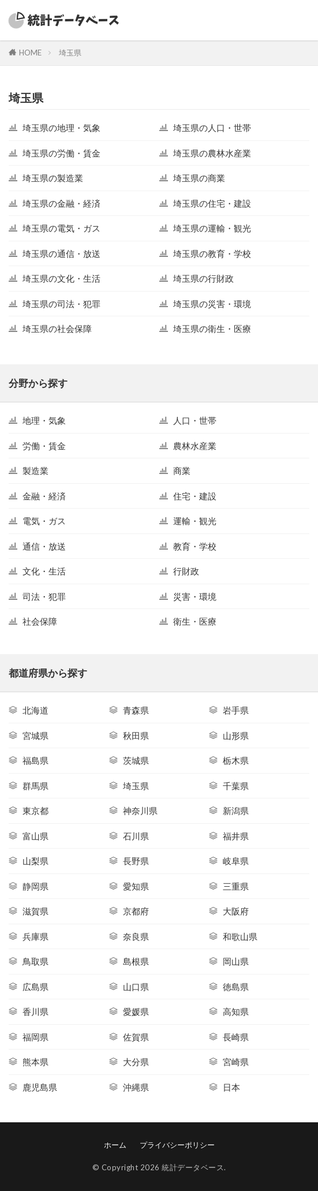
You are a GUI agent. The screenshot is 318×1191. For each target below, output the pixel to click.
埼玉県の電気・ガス (61, 228)
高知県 (236, 1011)
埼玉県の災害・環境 (212, 303)
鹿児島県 (40, 1087)
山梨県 (35, 861)
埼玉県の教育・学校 (212, 253)
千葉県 (236, 786)
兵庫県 (35, 936)
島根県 (136, 961)
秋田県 (136, 735)
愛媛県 (136, 1011)
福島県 (35, 760)
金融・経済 (44, 496)
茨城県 (136, 760)
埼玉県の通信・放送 (61, 253)
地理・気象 (44, 420)
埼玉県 (70, 52)
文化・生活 (44, 571)
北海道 (35, 710)
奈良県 (136, 936)
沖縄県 (136, 1087)
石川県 (136, 836)
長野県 (136, 861)
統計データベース (193, 1167)
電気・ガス (44, 521)
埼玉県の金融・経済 (61, 203)
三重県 (236, 886)
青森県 (136, 710)
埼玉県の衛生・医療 (212, 328)
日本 (231, 1087)
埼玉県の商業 (199, 178)
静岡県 (35, 886)
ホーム (115, 1144)
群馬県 (35, 786)
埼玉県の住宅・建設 (212, 203)
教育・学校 (194, 546)
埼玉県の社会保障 (57, 328)
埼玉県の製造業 (53, 178)
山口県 (136, 986)
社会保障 (40, 621)
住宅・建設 (194, 496)
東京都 (35, 810)
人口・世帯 (194, 420)
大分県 (136, 1061)
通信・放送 (44, 546)
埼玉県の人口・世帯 (212, 127)
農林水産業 (194, 445)
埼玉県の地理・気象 (61, 127)
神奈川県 (140, 810)
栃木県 (236, 760)
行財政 (186, 571)
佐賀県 (136, 1037)
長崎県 (236, 1037)
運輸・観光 (194, 521)
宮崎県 (236, 1061)
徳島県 (236, 986)
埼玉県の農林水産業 (212, 153)
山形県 (236, 735)
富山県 (35, 836)
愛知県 (136, 886)
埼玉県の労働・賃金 (61, 153)
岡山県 (236, 961)
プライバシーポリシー (177, 1144)
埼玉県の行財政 (203, 278)
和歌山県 (240, 936)
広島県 (35, 986)
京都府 (136, 911)
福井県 (236, 836)
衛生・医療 (194, 621)
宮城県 (35, 735)
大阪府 (236, 911)
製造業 (35, 470)
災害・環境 (194, 596)
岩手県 (236, 710)
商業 (181, 470)
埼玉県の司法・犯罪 (61, 303)
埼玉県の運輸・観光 (212, 228)
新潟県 (236, 810)
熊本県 (35, 1061)
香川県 (35, 1011)
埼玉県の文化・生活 (61, 278)
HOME (30, 52)
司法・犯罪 (44, 596)
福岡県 (35, 1037)
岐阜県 (236, 861)
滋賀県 (35, 911)
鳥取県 (35, 961)
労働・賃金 (44, 445)
